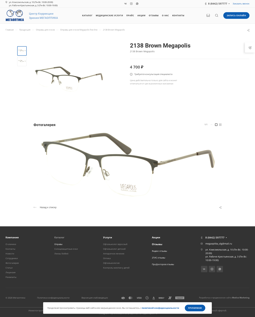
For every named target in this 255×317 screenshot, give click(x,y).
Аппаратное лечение (113, 253)
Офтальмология (111, 263)
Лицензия (10, 272)
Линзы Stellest (61, 253)
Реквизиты (11, 277)
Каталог (59, 237)
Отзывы (157, 244)
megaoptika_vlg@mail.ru (218, 243)
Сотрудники (12, 258)
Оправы (58, 244)
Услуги (107, 237)
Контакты (10, 248)
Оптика (107, 258)
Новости (10, 253)
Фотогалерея (12, 263)
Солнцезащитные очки (66, 248)
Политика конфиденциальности (53, 297)
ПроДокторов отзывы (163, 264)
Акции (156, 237)
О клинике (11, 244)
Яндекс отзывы (159, 251)
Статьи (9, 267)
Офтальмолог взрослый (115, 244)
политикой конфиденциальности (160, 307)
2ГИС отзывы (158, 257)
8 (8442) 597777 (217, 3)
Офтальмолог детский (114, 248)
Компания (12, 237)
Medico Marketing (240, 297)
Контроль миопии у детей (116, 267)
